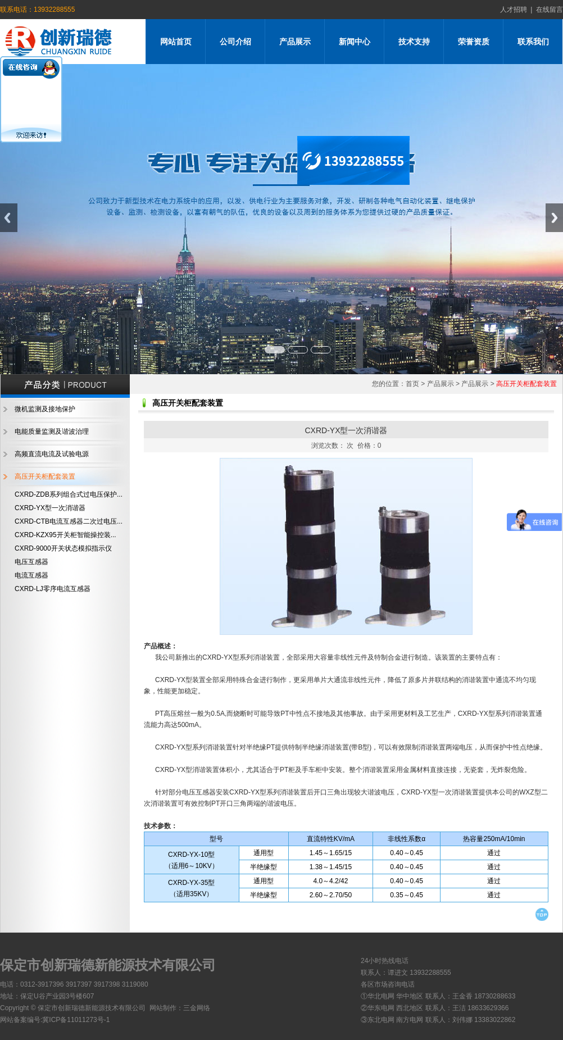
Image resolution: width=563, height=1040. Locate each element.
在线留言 (547, 9)
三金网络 (196, 1008)
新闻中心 (354, 41)
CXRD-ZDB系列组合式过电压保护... (68, 494)
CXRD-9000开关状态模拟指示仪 (63, 548)
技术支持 (414, 41)
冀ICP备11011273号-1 (76, 1020)
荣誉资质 (473, 41)
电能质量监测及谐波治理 (52, 431)
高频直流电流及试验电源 (52, 454)
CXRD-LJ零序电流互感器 (52, 589)
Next (554, 217)
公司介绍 (235, 41)
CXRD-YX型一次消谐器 (50, 508)
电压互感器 (31, 562)
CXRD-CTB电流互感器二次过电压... (68, 521)
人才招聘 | (516, 9)
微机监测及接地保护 (45, 409)
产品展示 (295, 41)
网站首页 (176, 41)
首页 (412, 384)
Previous (8, 217)
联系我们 (533, 41)
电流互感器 (31, 575)
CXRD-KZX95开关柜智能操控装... (65, 535)
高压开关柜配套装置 (45, 476)
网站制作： (166, 1008)
